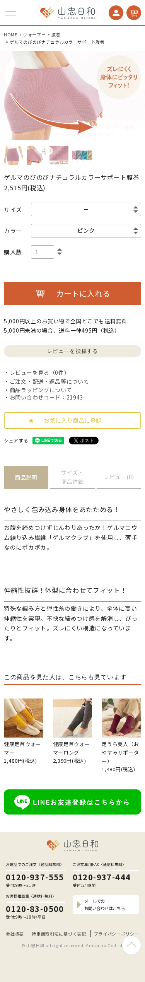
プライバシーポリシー (116, 934)
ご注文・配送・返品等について (49, 381)
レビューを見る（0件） (40, 372)
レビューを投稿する (72, 351)
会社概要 (15, 934)
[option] (72, 95)
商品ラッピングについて (41, 390)
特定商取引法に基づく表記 (59, 934)
